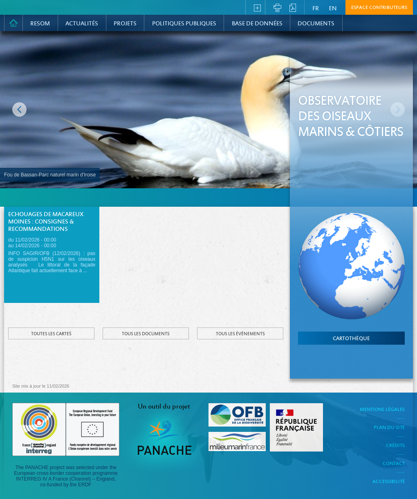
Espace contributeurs (379, 8)
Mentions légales (382, 410)
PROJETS (125, 23)
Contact (394, 464)
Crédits (395, 446)
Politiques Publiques (184, 23)
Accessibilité (388, 482)
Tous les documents (146, 334)
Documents (316, 23)
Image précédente (19, 109)
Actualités (81, 23)
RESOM (40, 23)
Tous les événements (240, 334)
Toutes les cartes (51, 334)
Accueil (13, 23)
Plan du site (389, 428)
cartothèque (351, 339)
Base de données (257, 23)
